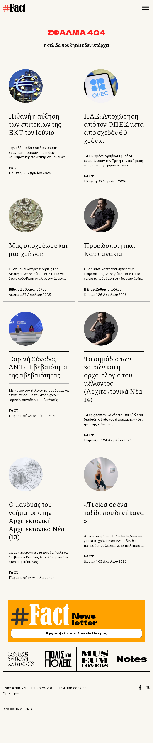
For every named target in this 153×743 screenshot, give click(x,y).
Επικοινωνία (41, 688)
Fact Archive (14, 688)
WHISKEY (26, 709)
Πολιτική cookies (72, 688)
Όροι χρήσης (14, 693)
